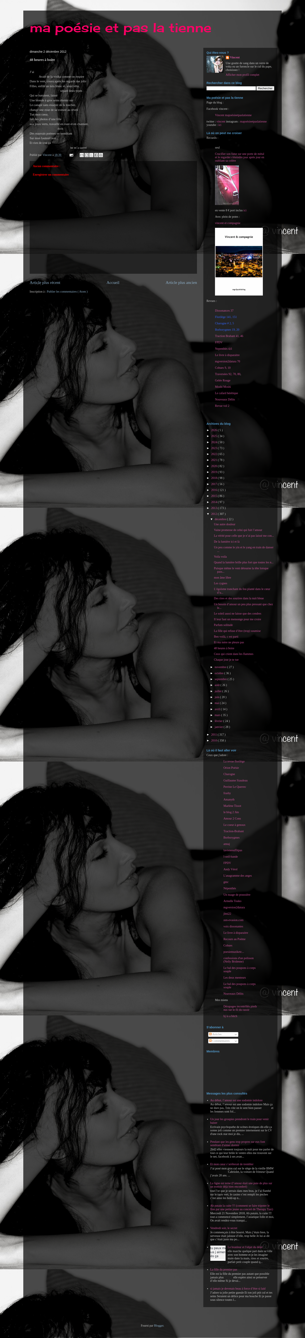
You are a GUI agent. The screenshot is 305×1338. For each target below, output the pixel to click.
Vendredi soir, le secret (223, 1228)
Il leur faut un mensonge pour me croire (237, 619)
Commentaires (219, 1040)
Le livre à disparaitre (227, 355)
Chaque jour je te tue (226, 659)
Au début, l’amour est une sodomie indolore (236, 1100)
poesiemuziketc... (233, 951)
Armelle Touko (232, 901)
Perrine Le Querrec (234, 786)
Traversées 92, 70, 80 (227, 374)
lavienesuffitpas (232, 850)
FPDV (219, 342)
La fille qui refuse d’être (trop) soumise (237, 631)
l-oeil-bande (230, 856)
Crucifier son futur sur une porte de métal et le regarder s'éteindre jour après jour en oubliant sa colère (239, 157)
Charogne (229, 774)
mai (217, 703)
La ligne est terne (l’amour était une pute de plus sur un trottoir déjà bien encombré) (241, 1185)
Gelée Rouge (222, 380)
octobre (219, 673)
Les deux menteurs (234, 977)
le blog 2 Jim (231, 812)
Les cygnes (220, 583)
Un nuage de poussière (236, 894)
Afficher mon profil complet (242, 74)
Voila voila (220, 556)
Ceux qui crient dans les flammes (233, 654)
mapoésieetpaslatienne (253, 121)
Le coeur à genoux (234, 824)
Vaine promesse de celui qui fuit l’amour (238, 530)
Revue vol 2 (222, 405)
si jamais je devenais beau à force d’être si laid (238, 1288)
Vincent (235, 57)
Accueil (113, 282)
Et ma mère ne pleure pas (229, 642)
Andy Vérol (230, 869)
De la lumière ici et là (227, 541)
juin (217, 697)
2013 (214, 508)
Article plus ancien (181, 282)
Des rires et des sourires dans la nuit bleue (239, 598)
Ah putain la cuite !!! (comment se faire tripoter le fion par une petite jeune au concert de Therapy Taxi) (241, 1207)
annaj (226, 844)
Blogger (158, 1325)
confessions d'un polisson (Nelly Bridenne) (238, 960)
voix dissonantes (233, 926)
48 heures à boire (224, 648)
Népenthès (229, 888)
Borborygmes (231, 837)
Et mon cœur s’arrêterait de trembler (232, 1164)
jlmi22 (227, 913)
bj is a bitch (230, 1016)
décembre (221, 519)
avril (218, 709)
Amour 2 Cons (232, 818)
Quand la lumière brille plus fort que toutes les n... (244, 562)
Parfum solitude (223, 625)
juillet (218, 691)
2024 (214, 442)
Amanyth (228, 799)
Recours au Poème (234, 939)
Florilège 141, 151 (226, 317)
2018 (214, 478)
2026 (214, 430)
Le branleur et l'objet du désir (245, 1247)
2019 (214, 472)
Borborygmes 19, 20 (227, 329)
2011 (214, 734)
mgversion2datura (234, 907)
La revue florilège (234, 761)
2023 (214, 448)
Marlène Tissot (232, 805)
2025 (214, 436)
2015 (214, 496)
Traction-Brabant (233, 831)
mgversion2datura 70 (227, 361)
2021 (214, 460)
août (217, 685)
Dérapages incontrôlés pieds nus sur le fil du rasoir (240, 1008)
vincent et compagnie (227, 223)
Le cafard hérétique (226, 393)
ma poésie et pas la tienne (120, 27)
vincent (220, 121)
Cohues (227, 945)
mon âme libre (222, 577)
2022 (214, 454)
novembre (221, 667)
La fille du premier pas (223, 1269)
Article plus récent (45, 282)
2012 (214, 514)
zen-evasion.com (233, 920)
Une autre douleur (224, 524)
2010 (214, 740)
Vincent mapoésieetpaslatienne (233, 115)
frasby (227, 793)
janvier (219, 727)
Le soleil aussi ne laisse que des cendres (237, 613)
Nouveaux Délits (233, 993)
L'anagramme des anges (237, 875)
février (219, 721)
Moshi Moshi (223, 386)
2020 (214, 466)
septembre (221, 679)
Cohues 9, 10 (223, 367)
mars (218, 715)
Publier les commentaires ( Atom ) (67, 291)
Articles (215, 1034)
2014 (214, 502)
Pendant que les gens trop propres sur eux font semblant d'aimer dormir (237, 1143)
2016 (214, 490)
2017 (214, 484)
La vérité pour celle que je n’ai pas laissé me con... (244, 535)
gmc (226, 882)
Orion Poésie (231, 767)
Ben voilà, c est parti (226, 636)
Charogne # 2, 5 (224, 323)
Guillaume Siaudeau (235, 780)
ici (219, 125)
